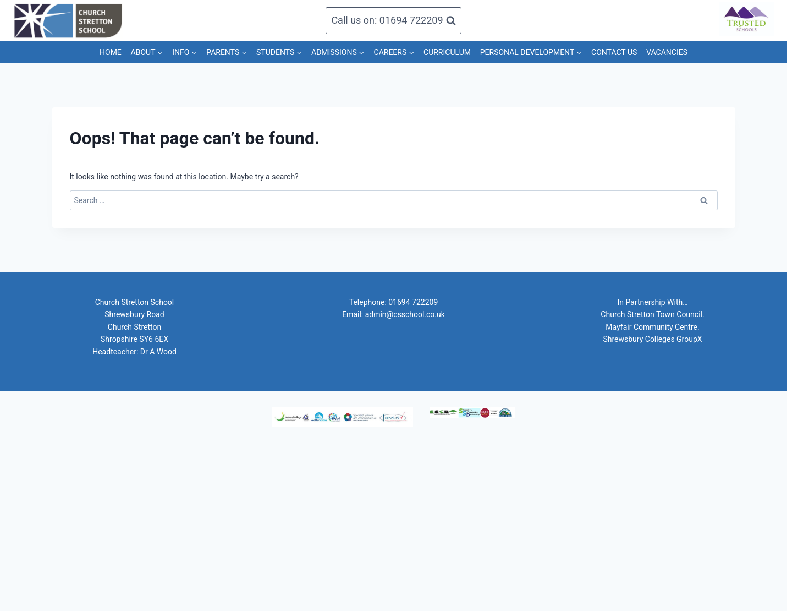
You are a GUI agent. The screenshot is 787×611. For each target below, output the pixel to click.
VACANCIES (666, 52)
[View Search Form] (393, 20)
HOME (111, 52)
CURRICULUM (447, 52)
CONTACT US (614, 52)
